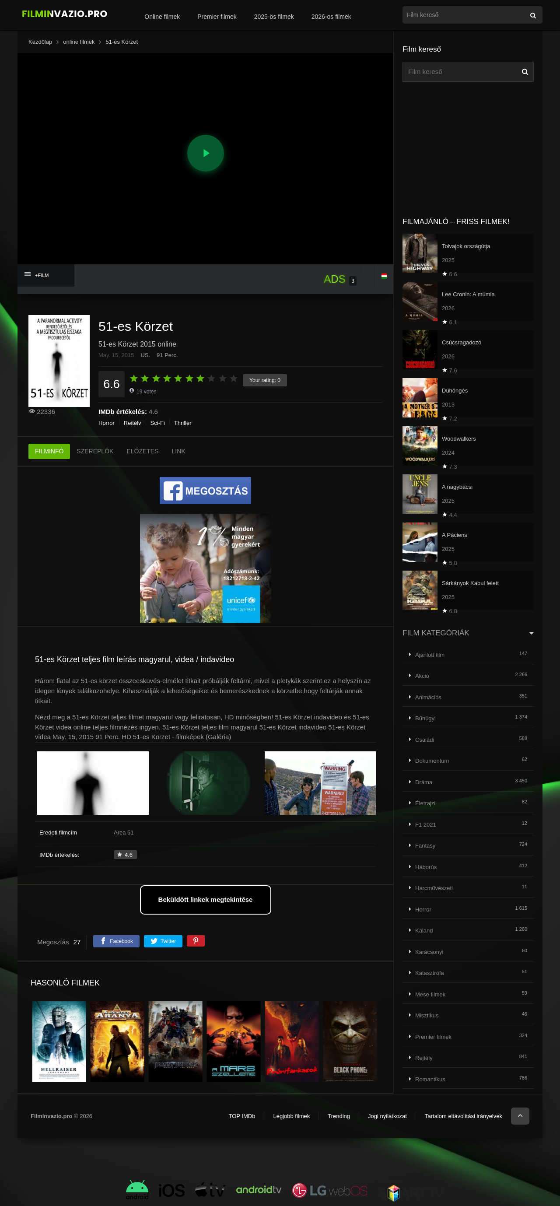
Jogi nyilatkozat (387, 1116)
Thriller (183, 423)
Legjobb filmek (291, 1116)
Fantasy (425, 845)
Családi (424, 739)
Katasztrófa (429, 973)
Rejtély (132, 423)
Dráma (423, 782)
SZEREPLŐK (95, 451)
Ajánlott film (429, 655)
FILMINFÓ (49, 451)
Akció (422, 676)
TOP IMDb (241, 1116)
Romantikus (430, 1079)
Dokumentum (432, 760)
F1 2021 (425, 824)
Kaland (424, 930)
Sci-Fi (157, 423)
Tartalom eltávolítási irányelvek (463, 1116)
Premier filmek (216, 16)
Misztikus (426, 1015)
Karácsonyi (429, 952)
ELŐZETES (142, 451)
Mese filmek (430, 994)
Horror (106, 423)
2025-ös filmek (274, 16)
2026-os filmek (331, 16)
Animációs (428, 697)
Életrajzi (425, 803)
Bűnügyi (425, 718)
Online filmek (162, 16)
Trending (339, 1116)
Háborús (426, 867)
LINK (179, 451)
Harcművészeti (434, 888)
